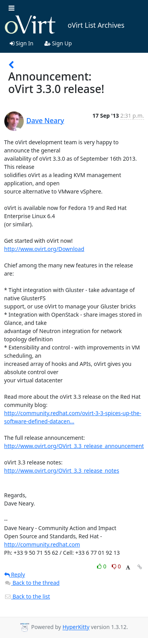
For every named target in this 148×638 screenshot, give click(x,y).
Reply (14, 574)
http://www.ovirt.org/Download (44, 249)
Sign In (21, 43)
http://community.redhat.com (42, 544)
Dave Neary (45, 120)
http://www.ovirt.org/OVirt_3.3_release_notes (61, 470)
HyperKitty (75, 627)
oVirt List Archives (64, 25)
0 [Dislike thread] (116, 566)
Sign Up (58, 43)
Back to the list (27, 596)
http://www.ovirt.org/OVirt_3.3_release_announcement (74, 446)
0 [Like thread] (102, 566)
